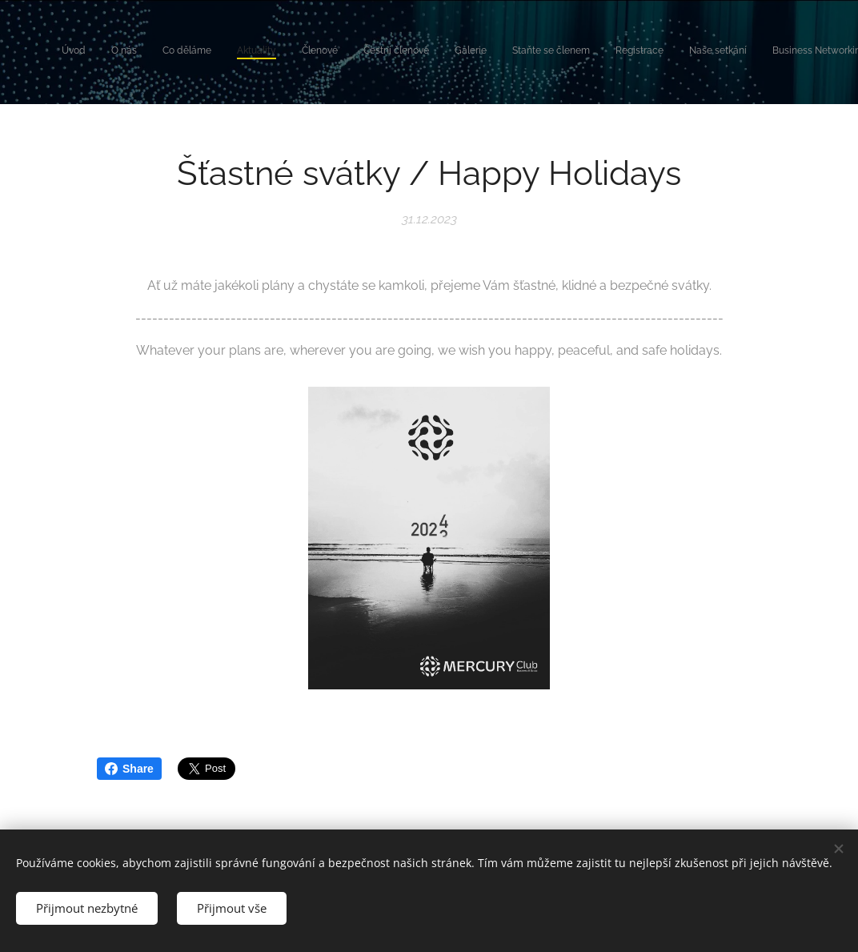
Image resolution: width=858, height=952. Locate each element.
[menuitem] (527, 52)
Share (129, 768)
